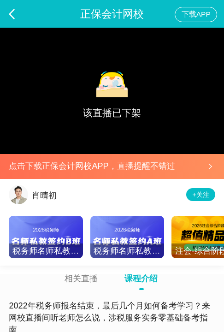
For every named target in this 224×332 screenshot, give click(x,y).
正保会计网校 (112, 14)
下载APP (196, 14)
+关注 (200, 194)
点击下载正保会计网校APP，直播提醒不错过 (92, 166)
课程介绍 (141, 278)
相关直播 (81, 278)
